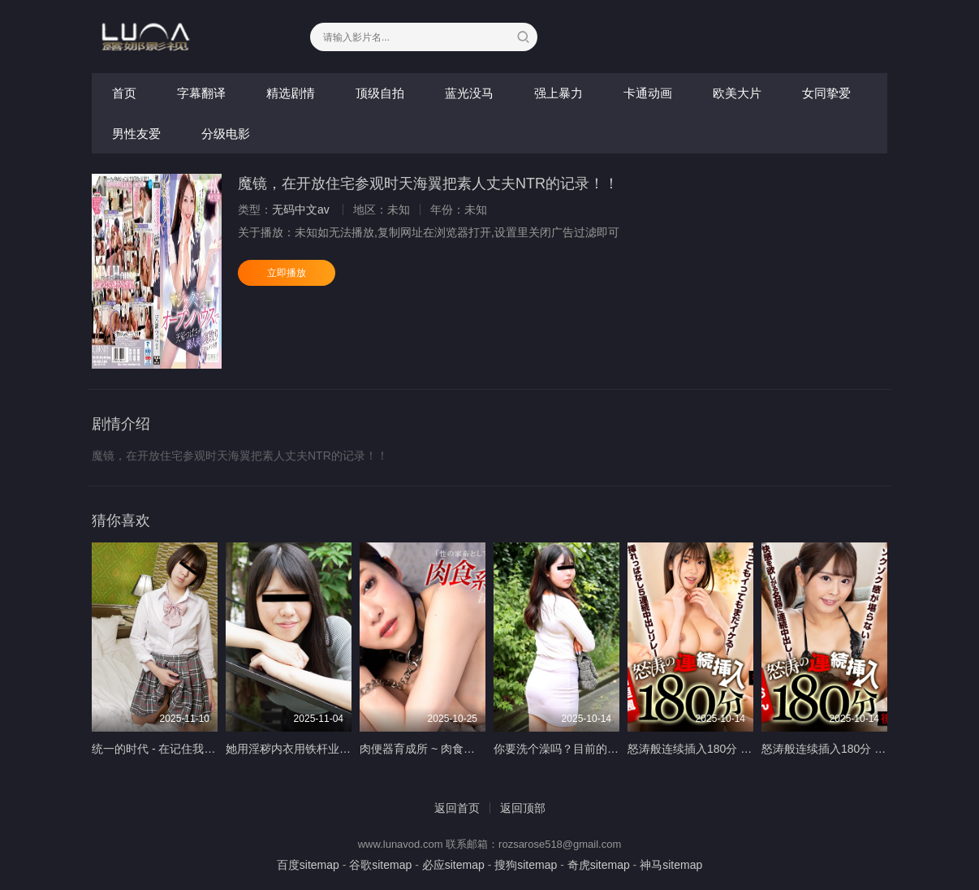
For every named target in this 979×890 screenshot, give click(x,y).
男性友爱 (136, 133)
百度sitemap (308, 864)
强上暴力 (558, 93)
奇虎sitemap (598, 864)
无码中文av (301, 209)
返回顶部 (523, 807)
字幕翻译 (201, 93)
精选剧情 (290, 93)
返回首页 (457, 807)
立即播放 (286, 273)
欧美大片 (737, 93)
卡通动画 (647, 93)
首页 (124, 93)
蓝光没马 (469, 93)
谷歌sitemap (380, 864)
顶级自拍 (380, 93)
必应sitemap (453, 864)
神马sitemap (671, 864)
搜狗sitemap (525, 864)
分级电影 (225, 133)
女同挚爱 (826, 93)
